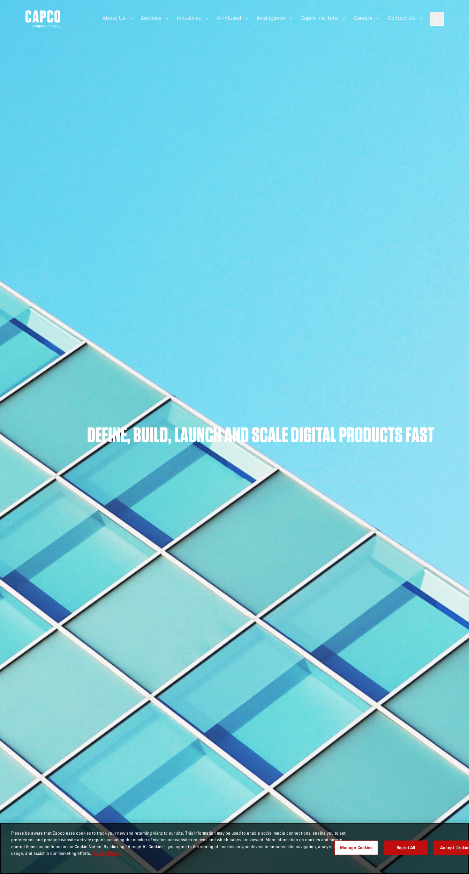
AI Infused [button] (229, 18)
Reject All (405, 847)
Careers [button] (363, 18)
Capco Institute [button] (319, 18)
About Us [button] (113, 18)
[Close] (458, 847)
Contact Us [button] (401, 18)
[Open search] (437, 19)
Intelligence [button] (271, 18)
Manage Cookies (356, 847)
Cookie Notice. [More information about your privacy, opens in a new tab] (108, 853)
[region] (234, 848)
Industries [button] (189, 18)
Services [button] (151, 18)
